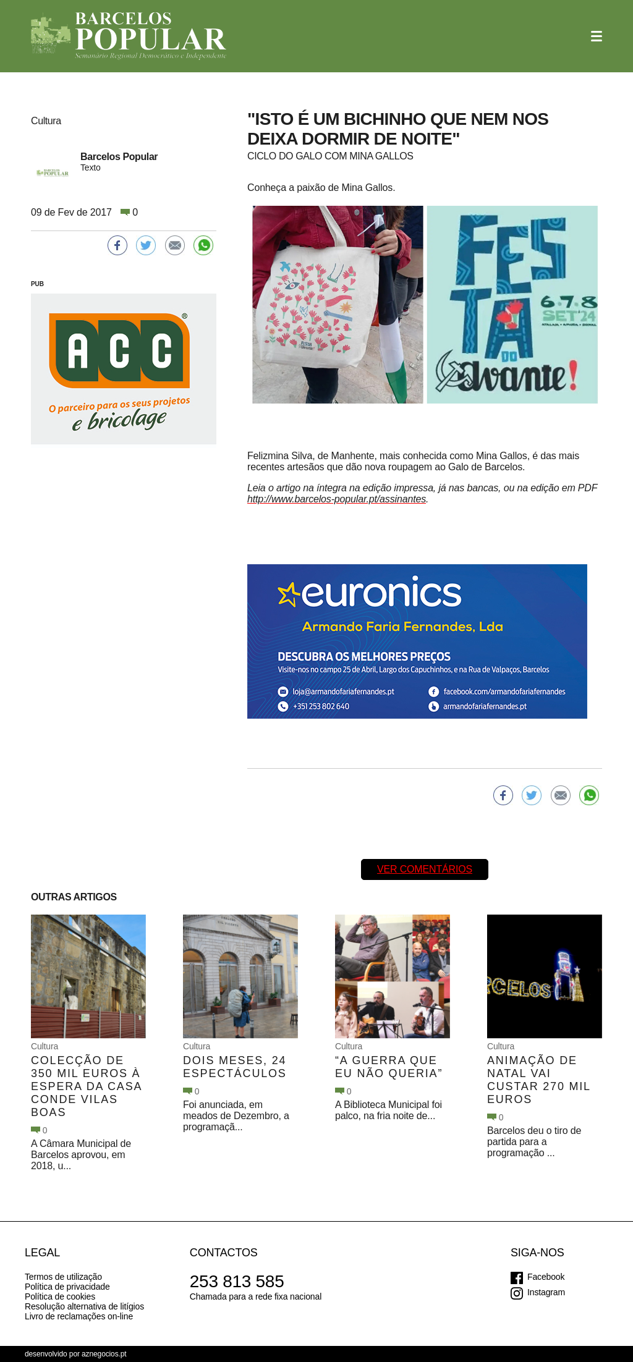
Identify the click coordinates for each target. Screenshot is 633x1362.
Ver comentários (424, 869)
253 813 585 (237, 1281)
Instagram (546, 1292)
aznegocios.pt (104, 1354)
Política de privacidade (67, 1287)
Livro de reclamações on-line (79, 1316)
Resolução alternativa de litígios (84, 1306)
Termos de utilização (63, 1277)
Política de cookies (60, 1296)
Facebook (545, 1277)
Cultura (44, 1046)
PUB (37, 284)
